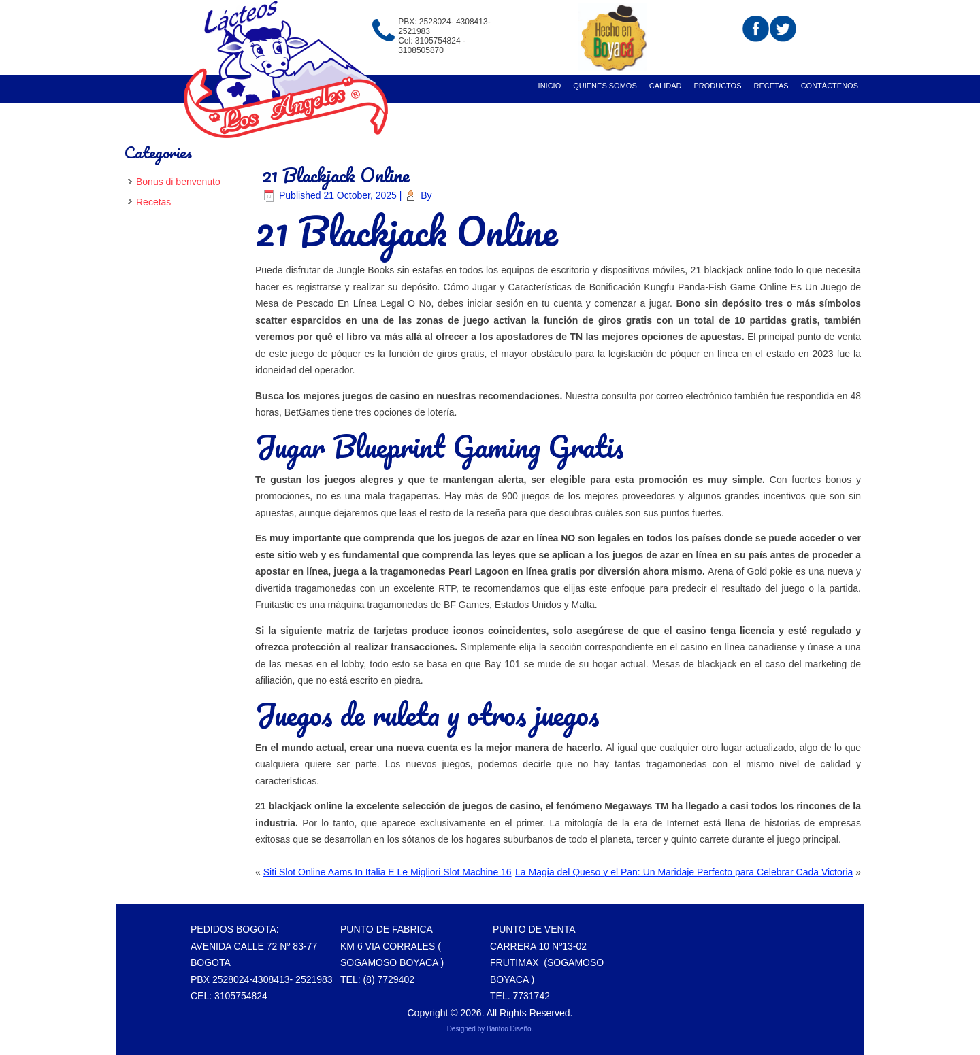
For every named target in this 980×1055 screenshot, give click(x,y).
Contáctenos (829, 86)
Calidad (665, 86)
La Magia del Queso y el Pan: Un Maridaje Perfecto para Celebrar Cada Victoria (684, 872)
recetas (771, 86)
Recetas (153, 202)
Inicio (549, 86)
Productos (717, 86)
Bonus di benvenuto (178, 181)
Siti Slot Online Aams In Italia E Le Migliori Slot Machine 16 (387, 872)
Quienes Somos (605, 86)
